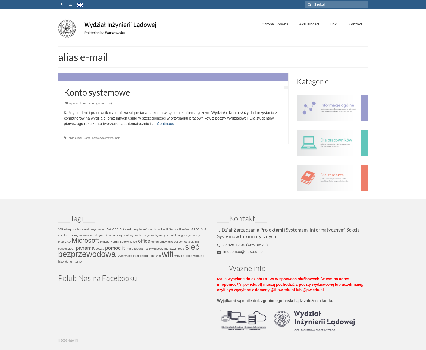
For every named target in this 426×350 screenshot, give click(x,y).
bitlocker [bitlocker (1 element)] (159, 229)
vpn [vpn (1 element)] (158, 255)
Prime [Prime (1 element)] (129, 248)
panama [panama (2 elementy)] (85, 248)
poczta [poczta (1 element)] (100, 248)
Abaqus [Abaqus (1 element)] (69, 229)
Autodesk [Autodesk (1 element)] (125, 229)
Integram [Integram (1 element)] (99, 235)
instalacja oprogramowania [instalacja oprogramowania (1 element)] (75, 235)
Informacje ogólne (92, 103)
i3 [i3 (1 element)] (202, 229)
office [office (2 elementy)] (144, 241)
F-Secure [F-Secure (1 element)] (172, 229)
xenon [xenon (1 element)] (79, 261)
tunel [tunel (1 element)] (152, 255)
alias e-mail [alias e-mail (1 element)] (82, 229)
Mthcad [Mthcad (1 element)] (104, 241)
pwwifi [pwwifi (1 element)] (173, 248)
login (117, 137)
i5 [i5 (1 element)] (205, 229)
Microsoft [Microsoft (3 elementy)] (85, 240)
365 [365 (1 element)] (60, 229)
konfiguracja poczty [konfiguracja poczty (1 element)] (187, 235)
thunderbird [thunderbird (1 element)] (140, 255)
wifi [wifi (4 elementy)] (167, 253)
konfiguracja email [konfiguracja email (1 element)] (162, 235)
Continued (165, 123)
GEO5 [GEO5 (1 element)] (195, 229)
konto (87, 137)
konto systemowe (102, 137)
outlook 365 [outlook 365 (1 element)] (191, 241)
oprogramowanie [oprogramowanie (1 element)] (162, 241)
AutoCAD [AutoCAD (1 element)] (112, 229)
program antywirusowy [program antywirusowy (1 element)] (149, 248)
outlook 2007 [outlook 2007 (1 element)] (66, 248)
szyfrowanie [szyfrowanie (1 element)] (124, 255)
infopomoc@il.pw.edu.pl (240, 251)
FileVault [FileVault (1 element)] (184, 229)
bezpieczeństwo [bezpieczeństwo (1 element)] (143, 229)
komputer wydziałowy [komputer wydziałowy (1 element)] (120, 235)
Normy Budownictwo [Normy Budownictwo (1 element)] (124, 241)
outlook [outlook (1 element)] (178, 241)
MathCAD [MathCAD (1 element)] (64, 241)
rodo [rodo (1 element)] (181, 248)
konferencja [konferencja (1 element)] (142, 235)
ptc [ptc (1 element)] (166, 248)
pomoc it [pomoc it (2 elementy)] (115, 248)
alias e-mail (76, 137)
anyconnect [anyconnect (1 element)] (98, 229)
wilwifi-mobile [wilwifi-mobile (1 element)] (183, 255)
